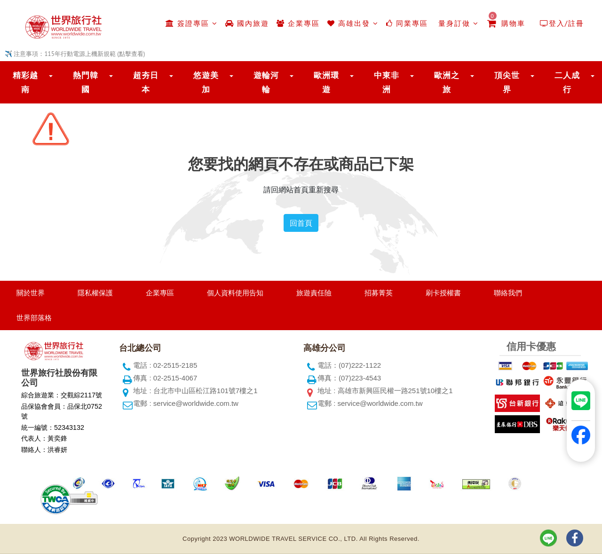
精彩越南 (25, 82)
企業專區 (298, 23)
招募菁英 (378, 293)
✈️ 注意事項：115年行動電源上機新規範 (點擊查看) (75, 54)
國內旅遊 (247, 23)
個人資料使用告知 (235, 293)
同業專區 (407, 23)
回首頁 (301, 223)
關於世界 (30, 293)
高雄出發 (353, 23)
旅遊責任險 (314, 293)
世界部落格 (34, 318)
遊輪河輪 (266, 82)
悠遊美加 (206, 82)
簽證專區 (192, 23)
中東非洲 (386, 82)
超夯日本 (145, 82)
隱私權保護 (95, 293)
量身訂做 (457, 23)
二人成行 (567, 82)
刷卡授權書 (443, 293)
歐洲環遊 (326, 82)
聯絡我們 (508, 293)
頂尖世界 (507, 82)
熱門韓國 (85, 82)
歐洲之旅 (446, 82)
